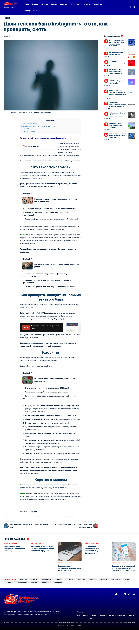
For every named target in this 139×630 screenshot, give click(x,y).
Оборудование (21, 582)
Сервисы (7, 18)
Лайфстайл (14, 543)
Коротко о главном (28, 132)
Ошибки (34, 579)
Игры (127, 579)
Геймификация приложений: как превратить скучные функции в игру (93, 549)
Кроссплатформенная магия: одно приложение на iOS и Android (51, 219)
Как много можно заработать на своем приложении (46, 392)
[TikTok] (120, 594)
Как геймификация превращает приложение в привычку (15, 548)
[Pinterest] (116, 594)
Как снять (25, 129)
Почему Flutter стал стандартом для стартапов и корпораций (50, 208)
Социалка (81, 579)
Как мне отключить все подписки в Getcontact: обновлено (117, 135)
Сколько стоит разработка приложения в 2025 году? (47, 388)
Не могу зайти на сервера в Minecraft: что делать (116, 125)
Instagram (33, 511)
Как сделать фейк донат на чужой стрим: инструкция (117, 81)
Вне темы (34, 543)
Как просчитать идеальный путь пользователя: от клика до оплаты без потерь (124, 568)
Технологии (115, 579)
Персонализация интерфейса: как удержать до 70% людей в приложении (69, 569)
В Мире (58, 579)
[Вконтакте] (134, 594)
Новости (103, 579)
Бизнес (92, 579)
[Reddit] (129, 594)
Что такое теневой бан (29, 123)
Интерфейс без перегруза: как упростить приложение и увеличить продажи (42, 548)
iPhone (8, 582)
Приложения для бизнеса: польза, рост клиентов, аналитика (50, 287)
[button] (130, 7)
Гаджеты (7, 543)
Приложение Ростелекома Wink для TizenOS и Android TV (117, 104)
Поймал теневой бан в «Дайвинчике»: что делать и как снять (117, 114)
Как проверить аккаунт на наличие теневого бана (38, 126)
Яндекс (34, 582)
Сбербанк (45, 582)
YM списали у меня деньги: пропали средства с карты (115, 71)
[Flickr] (124, 594)
